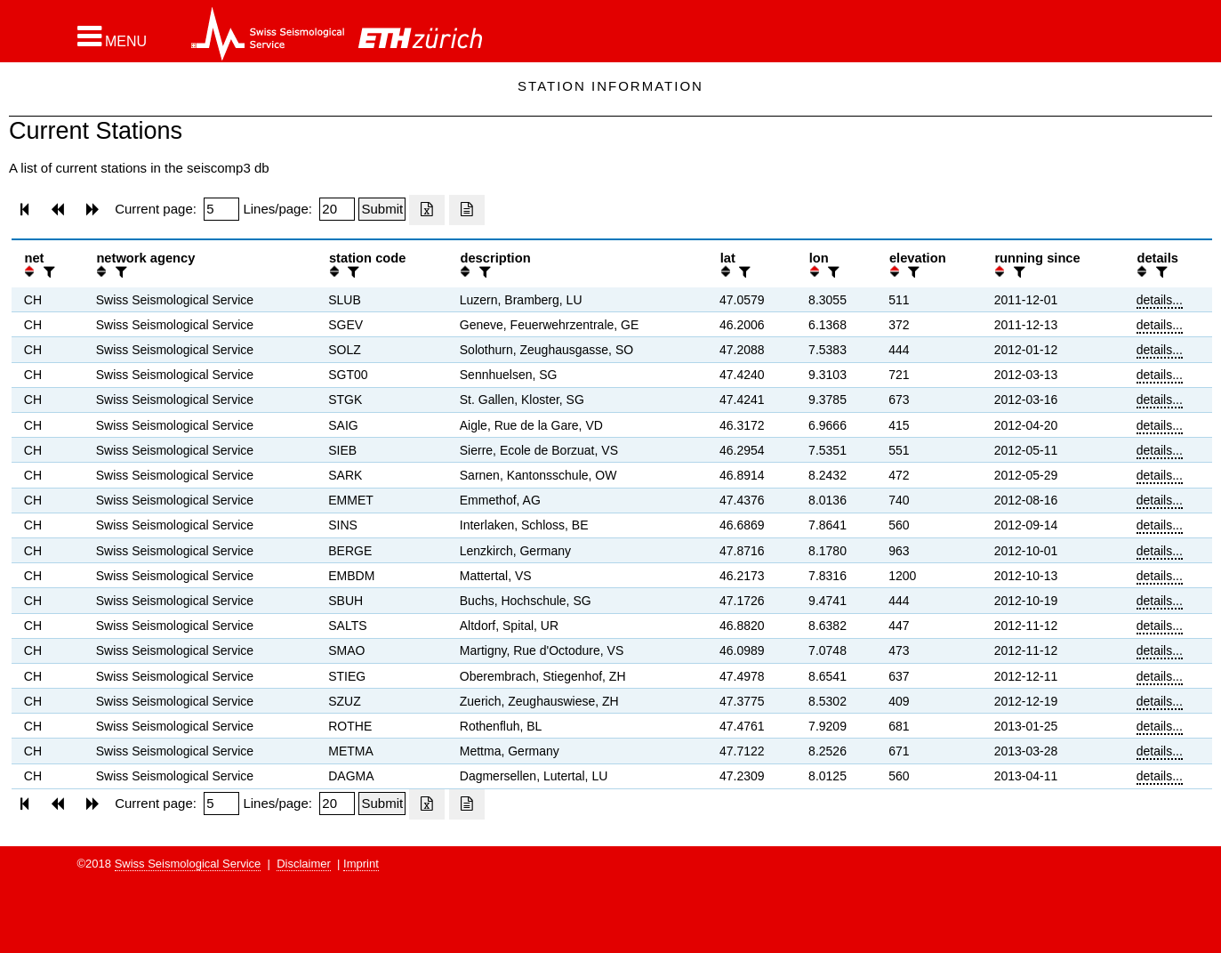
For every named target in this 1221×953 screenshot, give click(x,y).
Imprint (361, 863)
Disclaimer (304, 863)
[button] (112, 36)
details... (1160, 300)
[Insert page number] (221, 209)
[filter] (47, 271)
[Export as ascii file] (467, 210)
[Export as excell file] (427, 210)
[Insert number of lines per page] (337, 209)
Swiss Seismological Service (188, 863)
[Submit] (382, 209)
